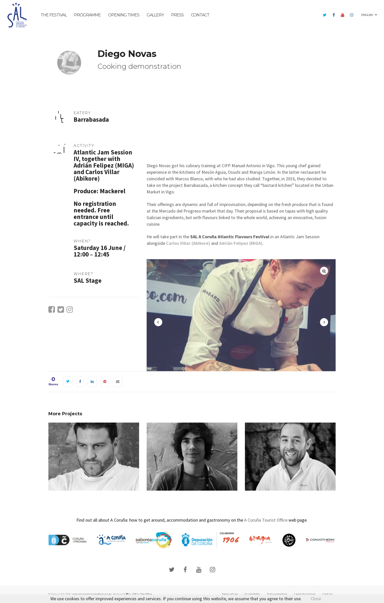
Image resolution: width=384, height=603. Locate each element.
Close (316, 598)
